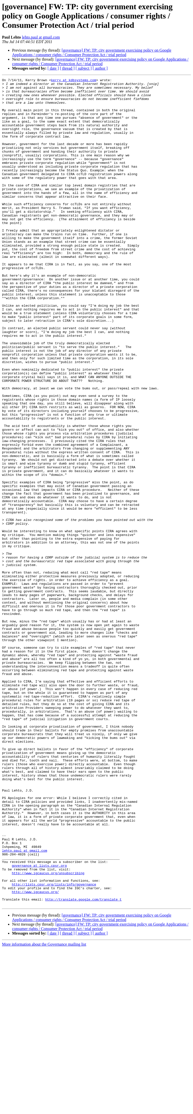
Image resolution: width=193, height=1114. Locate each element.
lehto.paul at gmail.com (41, 37)
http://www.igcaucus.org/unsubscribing (48, 1032)
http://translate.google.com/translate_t (83, 1064)
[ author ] (100, 68)
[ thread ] (67, 68)
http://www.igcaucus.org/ (35, 1055)
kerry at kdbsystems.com (73, 80)
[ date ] (53, 68)
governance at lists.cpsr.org (39, 1023)
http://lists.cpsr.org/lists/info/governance (54, 1046)
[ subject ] (84, 68)
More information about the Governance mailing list (44, 1109)
